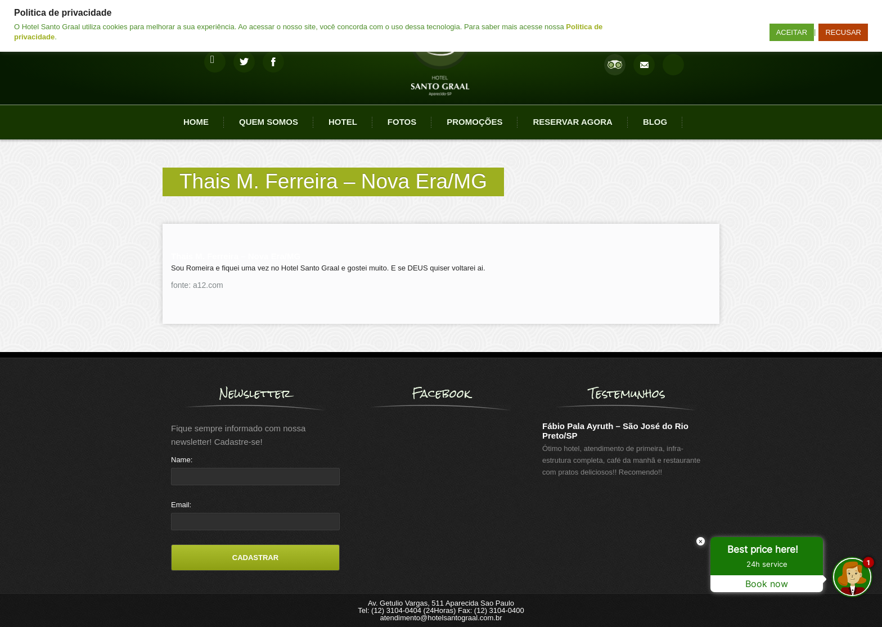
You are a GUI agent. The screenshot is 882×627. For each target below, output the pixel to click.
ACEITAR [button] (791, 32)
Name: (181, 459)
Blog (655, 122)
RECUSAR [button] (843, 32)
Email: (181, 504)
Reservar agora (572, 122)
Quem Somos (268, 122)
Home (196, 122)
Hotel (342, 122)
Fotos (402, 122)
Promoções (474, 122)
